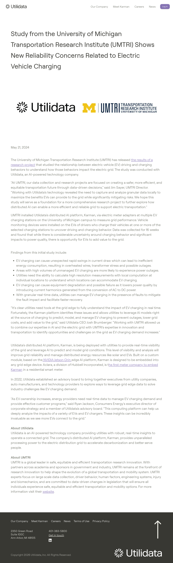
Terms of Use (81, 521)
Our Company (99, 6)
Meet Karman (121, 6)
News (152, 6)
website (48, 491)
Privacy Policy (101, 521)
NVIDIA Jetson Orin (57, 360)
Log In (165, 6)
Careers (139, 6)
